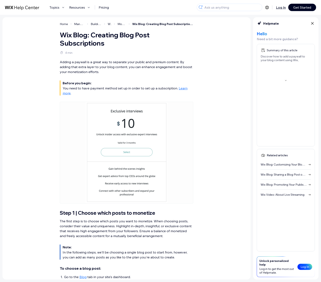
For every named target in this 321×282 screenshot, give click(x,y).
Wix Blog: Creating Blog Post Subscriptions (162, 24)
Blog (83, 277)
